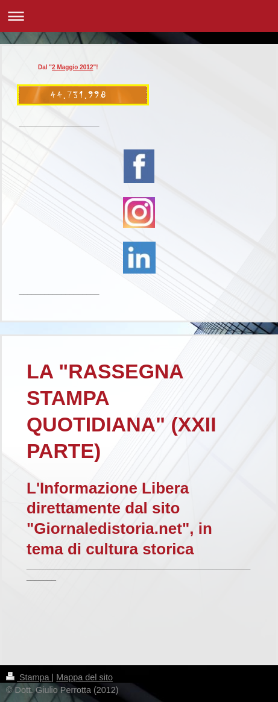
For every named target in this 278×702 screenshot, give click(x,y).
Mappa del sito (84, 677)
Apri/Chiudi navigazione (139, 16)
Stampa (29, 677)
